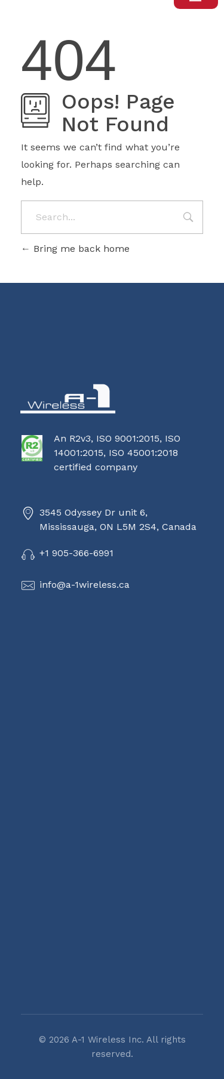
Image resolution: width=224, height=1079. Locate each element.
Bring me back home (75, 248)
